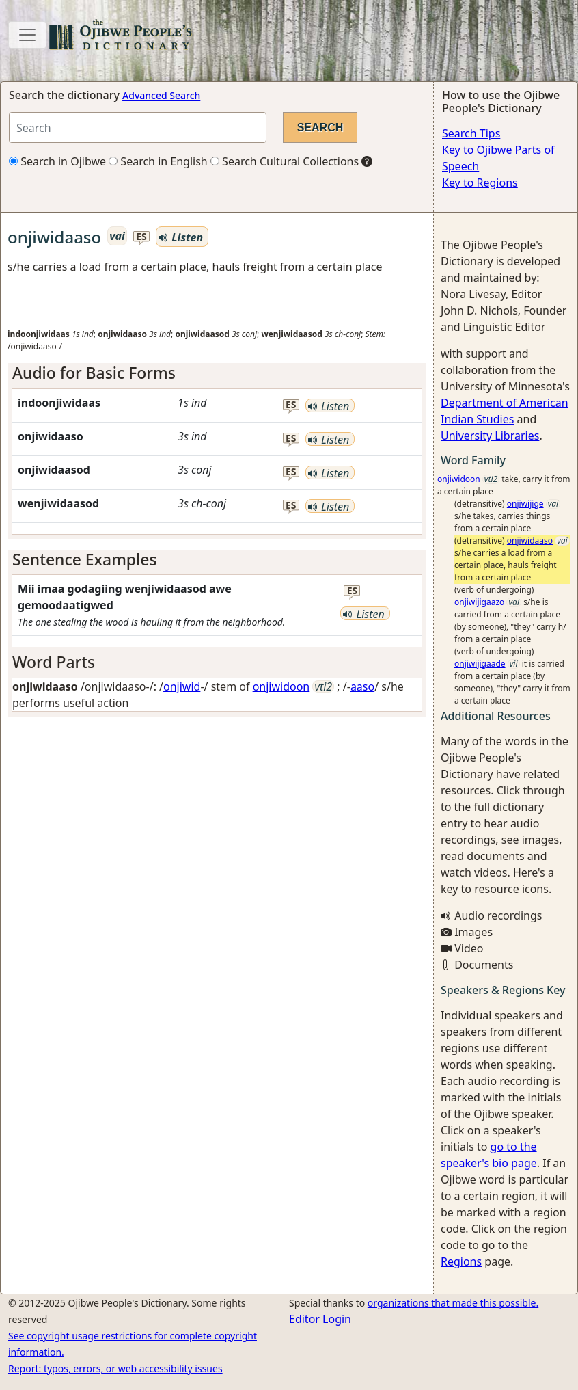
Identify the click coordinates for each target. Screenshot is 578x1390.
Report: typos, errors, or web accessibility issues (115, 1368)
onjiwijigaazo (479, 602)
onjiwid (181, 686)
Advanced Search (161, 95)
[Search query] (137, 127)
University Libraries (490, 435)
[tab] (217, 373)
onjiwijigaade (480, 663)
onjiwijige (525, 503)
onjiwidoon (281, 686)
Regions (461, 1261)
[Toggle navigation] (27, 35)
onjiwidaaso (530, 540)
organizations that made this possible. (453, 1302)
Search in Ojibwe (57, 161)
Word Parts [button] (53, 662)
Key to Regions (480, 182)
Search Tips (471, 133)
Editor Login (320, 1318)
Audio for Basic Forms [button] (94, 373)
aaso (362, 686)
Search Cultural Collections (284, 161)
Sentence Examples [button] (84, 559)
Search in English (158, 161)
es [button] (141, 237)
